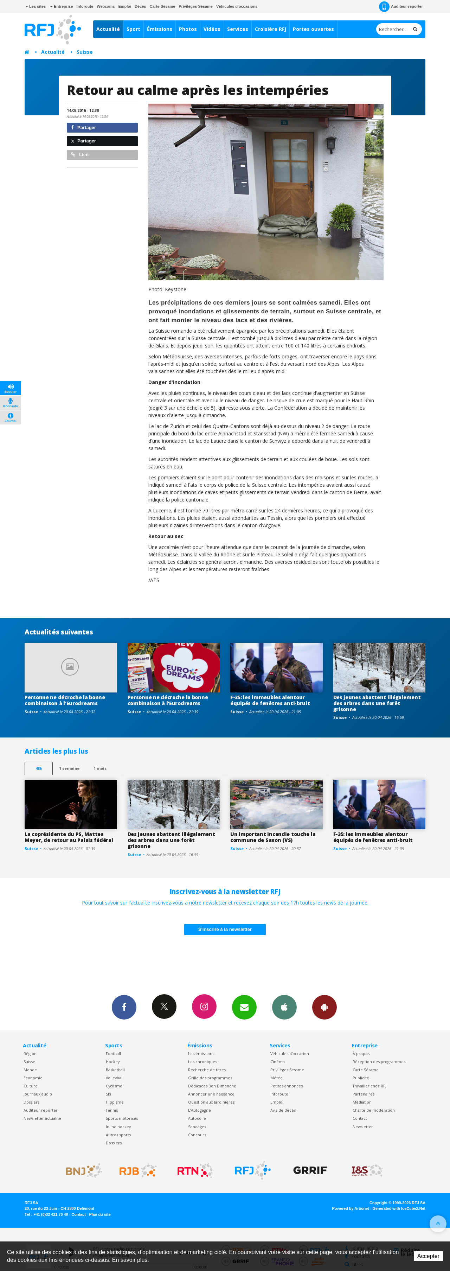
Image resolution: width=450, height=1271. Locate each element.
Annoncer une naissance (211, 1094)
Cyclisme (114, 1086)
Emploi (124, 6)
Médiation (362, 1102)
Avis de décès (283, 1110)
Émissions (159, 29)
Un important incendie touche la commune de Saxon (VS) (272, 837)
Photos (188, 29)
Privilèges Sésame (196, 6)
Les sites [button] (35, 6)
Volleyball (114, 1077)
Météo (276, 1077)
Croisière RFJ (270, 29)
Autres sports (118, 1134)
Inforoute (85, 6)
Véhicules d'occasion (289, 1053)
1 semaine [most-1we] (69, 768)
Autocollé (197, 1118)
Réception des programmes (379, 1061)
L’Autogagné (199, 1110)
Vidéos (212, 29)
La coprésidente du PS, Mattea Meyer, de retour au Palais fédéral (69, 837)
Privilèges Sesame (287, 1069)
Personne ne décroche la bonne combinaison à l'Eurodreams (65, 700)
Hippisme (115, 1102)
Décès (140, 6)
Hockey (113, 1061)
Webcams (106, 6)
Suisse (85, 52)
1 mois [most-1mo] (100, 768)
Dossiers (31, 1102)
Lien (80, 154)
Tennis (112, 1110)
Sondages (197, 1126)
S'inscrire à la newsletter (225, 929)
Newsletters (244, 1007)
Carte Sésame (162, 6)
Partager (83, 127)
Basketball (115, 1069)
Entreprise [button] (61, 6)
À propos (361, 1053)
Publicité (361, 1077)
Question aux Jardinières (211, 1102)
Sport (133, 29)
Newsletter (363, 1126)
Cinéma (277, 1061)
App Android (324, 1007)
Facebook (124, 1007)
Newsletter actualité (42, 1118)
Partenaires (363, 1094)
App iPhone (284, 1007)
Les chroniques (202, 1061)
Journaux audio (38, 1094)
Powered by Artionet (350, 1208)
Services (237, 29)
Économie (33, 1077)
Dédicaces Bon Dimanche (212, 1086)
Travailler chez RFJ (369, 1086)
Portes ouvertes (313, 29)
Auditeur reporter (41, 1110)
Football (113, 1053)
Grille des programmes (210, 1077)
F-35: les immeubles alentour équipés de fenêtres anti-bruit (270, 700)
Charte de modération (374, 1110)
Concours (197, 1134)
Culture (31, 1086)
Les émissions (201, 1053)
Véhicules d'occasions (237, 6)
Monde (30, 1069)
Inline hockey (118, 1126)
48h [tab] (39, 768)
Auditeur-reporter (401, 6)
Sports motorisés (122, 1118)
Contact (360, 1118)
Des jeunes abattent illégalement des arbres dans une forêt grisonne (377, 703)
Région (30, 1053)
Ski (108, 1094)
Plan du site (99, 1214)
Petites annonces (286, 1086)
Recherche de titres (207, 1069)
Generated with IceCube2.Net (399, 1208)
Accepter (428, 1256)
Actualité (108, 29)
